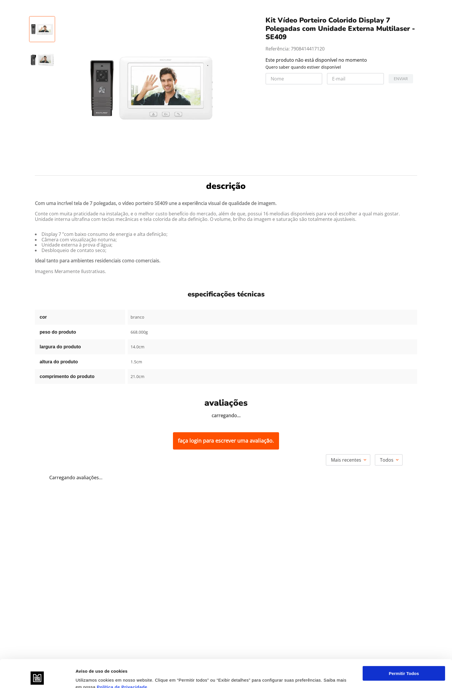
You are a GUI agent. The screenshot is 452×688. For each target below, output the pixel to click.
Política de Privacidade (122, 660)
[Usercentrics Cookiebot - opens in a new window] (37, 676)
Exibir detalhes (91, 676)
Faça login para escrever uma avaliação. (226, 440)
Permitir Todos (404, 647)
